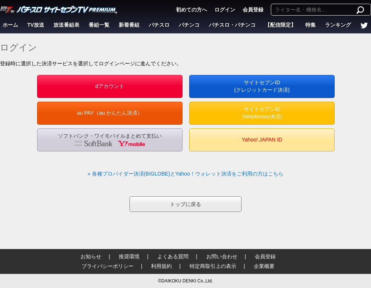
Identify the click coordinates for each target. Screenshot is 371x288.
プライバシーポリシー (108, 266)
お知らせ (91, 256)
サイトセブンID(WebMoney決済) (262, 113)
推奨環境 (129, 256)
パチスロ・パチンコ (232, 25)
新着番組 (129, 25)
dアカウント (109, 86)
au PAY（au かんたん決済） (110, 113)
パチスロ (159, 25)
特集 (310, 25)
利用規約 (161, 266)
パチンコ (189, 25)
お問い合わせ (221, 256)
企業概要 (264, 266)
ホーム (10, 25)
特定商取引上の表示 (213, 266)
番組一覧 (99, 25)
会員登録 (253, 10)
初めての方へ (191, 10)
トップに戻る (185, 204)
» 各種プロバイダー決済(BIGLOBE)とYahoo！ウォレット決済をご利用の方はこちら (185, 174)
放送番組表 (66, 25)
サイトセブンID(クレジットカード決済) (261, 86)
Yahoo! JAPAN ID (262, 140)
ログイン (224, 10)
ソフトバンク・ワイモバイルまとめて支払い (110, 139)
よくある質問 (172, 256)
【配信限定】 (280, 25)
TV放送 (36, 25)
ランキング (338, 25)
